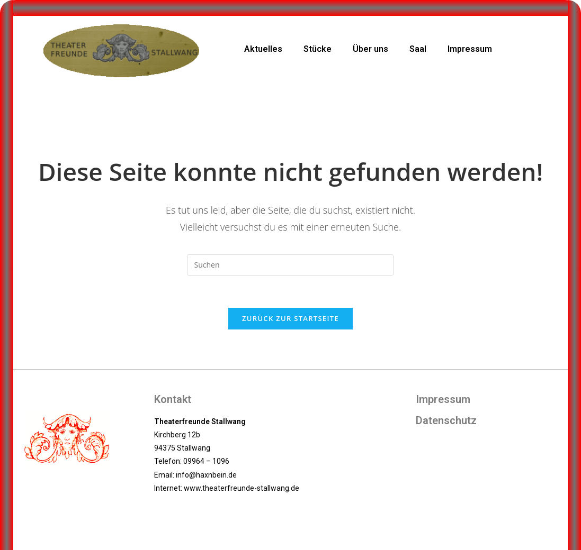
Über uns (370, 49)
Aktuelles (263, 49)
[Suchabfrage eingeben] (290, 265)
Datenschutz (446, 420)
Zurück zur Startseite (290, 318)
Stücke (317, 49)
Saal (417, 49)
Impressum (470, 49)
